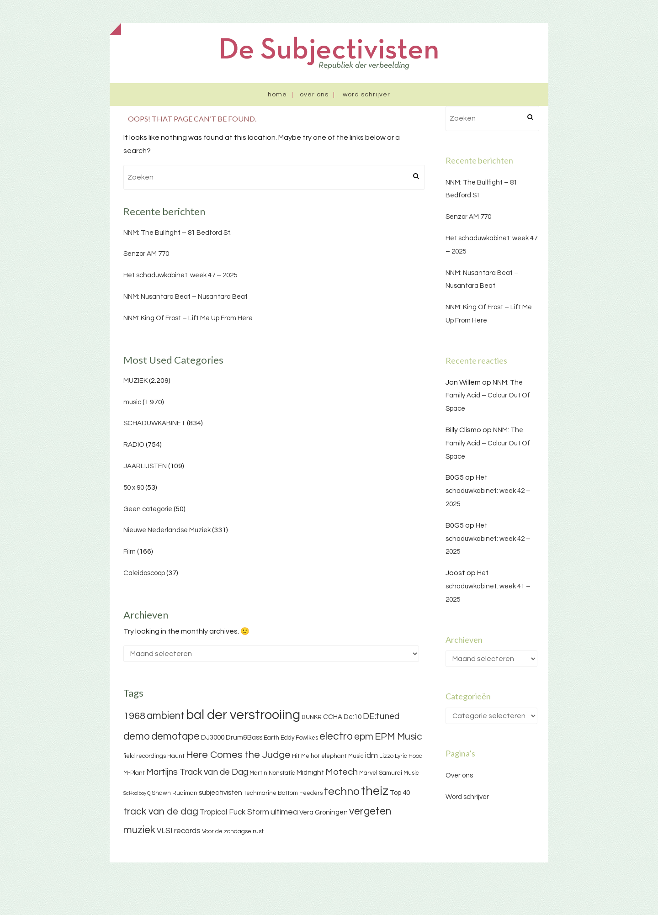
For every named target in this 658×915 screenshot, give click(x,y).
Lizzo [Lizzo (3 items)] (386, 756)
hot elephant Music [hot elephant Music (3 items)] (337, 756)
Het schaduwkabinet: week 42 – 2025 (488, 491)
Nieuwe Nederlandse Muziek (167, 530)
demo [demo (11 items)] (136, 736)
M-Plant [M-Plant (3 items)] (134, 773)
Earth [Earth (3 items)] (271, 738)
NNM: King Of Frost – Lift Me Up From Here (188, 318)
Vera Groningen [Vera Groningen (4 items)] (323, 812)
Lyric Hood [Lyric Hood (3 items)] (409, 756)
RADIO (133, 444)
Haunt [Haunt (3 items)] (176, 756)
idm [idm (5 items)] (371, 755)
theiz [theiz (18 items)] (374, 791)
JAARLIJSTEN (145, 466)
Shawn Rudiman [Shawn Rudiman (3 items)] (174, 793)
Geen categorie (147, 509)
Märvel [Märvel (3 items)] (368, 773)
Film (129, 551)
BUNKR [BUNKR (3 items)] (312, 717)
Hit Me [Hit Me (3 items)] (300, 756)
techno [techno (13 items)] (342, 791)
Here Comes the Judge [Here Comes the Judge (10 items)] (238, 755)
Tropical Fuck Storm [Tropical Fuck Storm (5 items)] (234, 812)
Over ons (314, 94)
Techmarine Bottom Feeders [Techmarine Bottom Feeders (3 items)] (283, 793)
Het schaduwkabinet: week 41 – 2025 (488, 586)
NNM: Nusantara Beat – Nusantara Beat (185, 296)
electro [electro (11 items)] (336, 736)
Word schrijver (366, 94)
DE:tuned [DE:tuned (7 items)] (381, 716)
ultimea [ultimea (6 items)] (284, 812)
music (132, 402)
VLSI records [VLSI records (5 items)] (179, 831)
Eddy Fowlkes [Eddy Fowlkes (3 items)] (299, 738)
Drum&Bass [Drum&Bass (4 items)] (244, 737)
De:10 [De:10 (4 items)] (352, 717)
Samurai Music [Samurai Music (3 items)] (399, 773)
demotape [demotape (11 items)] (175, 736)
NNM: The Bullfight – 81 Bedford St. (177, 232)
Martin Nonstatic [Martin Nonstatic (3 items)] (272, 773)
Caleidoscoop (144, 573)
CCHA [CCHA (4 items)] (332, 717)
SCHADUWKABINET (154, 423)
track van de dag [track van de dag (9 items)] (160, 811)
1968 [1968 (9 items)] (134, 716)
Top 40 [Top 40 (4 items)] (400, 792)
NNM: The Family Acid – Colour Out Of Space (488, 396)
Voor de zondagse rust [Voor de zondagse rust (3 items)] (233, 831)
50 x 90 (133, 487)
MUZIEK (135, 380)
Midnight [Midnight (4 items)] (310, 772)
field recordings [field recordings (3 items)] (144, 756)
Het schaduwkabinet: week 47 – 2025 (180, 275)
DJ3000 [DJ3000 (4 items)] (212, 737)
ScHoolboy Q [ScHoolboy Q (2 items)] (136, 793)
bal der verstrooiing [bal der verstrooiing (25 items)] (243, 715)
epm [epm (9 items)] (363, 736)
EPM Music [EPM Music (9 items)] (398, 736)
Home (277, 94)
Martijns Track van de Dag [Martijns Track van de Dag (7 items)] (197, 772)
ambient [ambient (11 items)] (166, 715)
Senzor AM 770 (146, 253)
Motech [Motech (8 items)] (341, 772)
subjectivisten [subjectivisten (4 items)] (220, 792)
